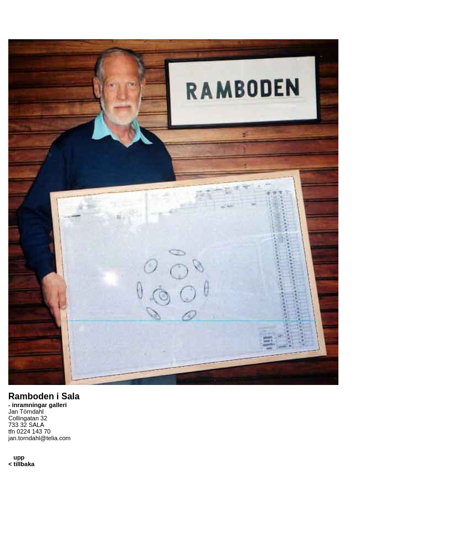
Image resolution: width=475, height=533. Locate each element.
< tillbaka (21, 464)
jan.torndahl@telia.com (39, 438)
